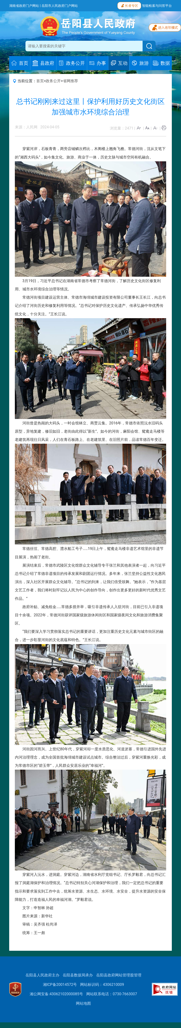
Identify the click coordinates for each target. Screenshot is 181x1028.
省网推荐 (70, 81)
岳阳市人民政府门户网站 (59, 6)
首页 (40, 81)
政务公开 (53, 81)
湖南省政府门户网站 (24, 6)
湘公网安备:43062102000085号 (56, 994)
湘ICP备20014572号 (60, 984)
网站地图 (83, 1003)
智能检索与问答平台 (157, 6)
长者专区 (129, 5)
